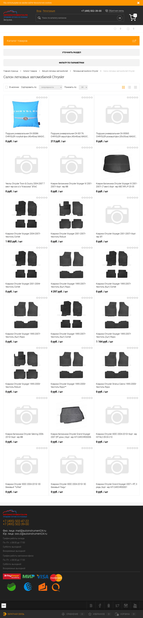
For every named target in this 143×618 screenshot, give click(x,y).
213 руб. (58, 141)
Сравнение (73, 614)
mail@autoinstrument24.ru (31, 530)
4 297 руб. (59, 291)
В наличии (14, 87)
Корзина (125, 614)
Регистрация (49, 11)
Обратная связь (116, 11)
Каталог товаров (71, 40)
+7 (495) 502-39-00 (91, 10)
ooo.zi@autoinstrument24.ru (31, 533)
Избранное (99, 614)
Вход (39, 11)
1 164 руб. (104, 341)
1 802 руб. (13, 241)
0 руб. (11, 141)
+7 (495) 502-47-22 (16, 521)
